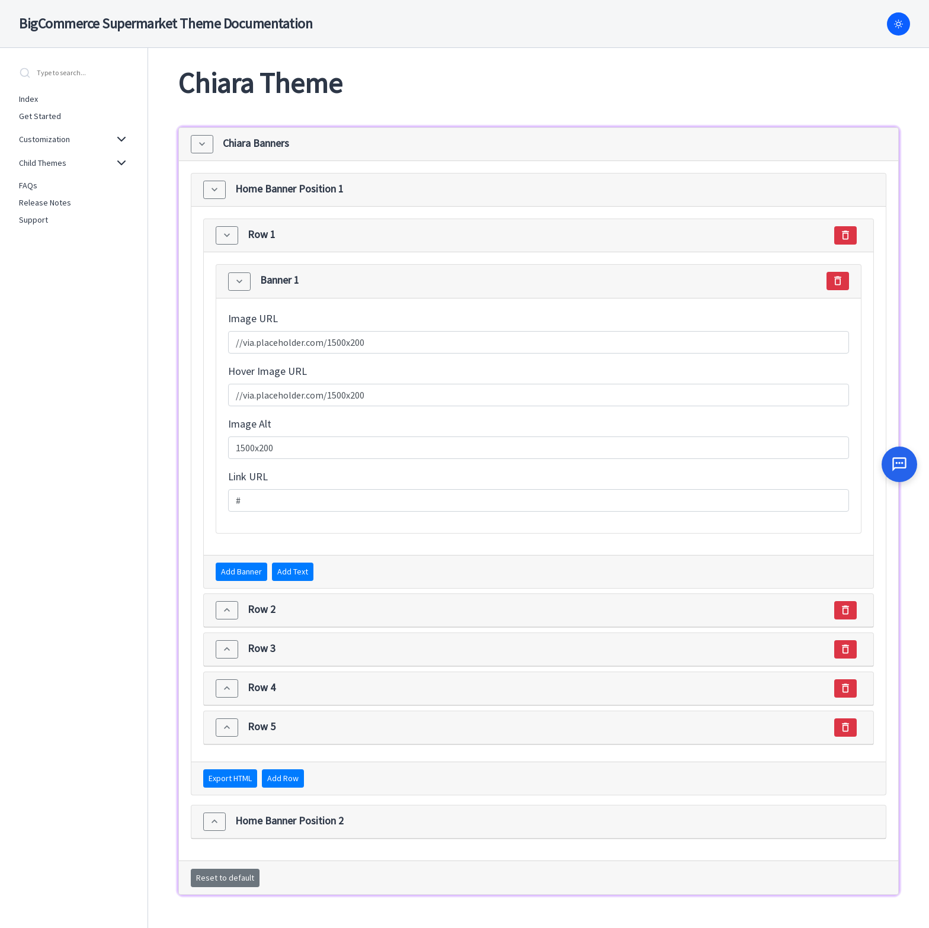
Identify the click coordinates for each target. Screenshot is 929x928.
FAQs (28, 185)
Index (28, 99)
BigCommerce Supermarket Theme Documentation (165, 23)
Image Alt (249, 424)
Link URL (248, 476)
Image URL (253, 318)
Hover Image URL (267, 371)
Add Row (283, 778)
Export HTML (230, 778)
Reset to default (225, 877)
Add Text (292, 571)
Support (33, 219)
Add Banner (241, 571)
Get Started (40, 116)
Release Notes (45, 202)
